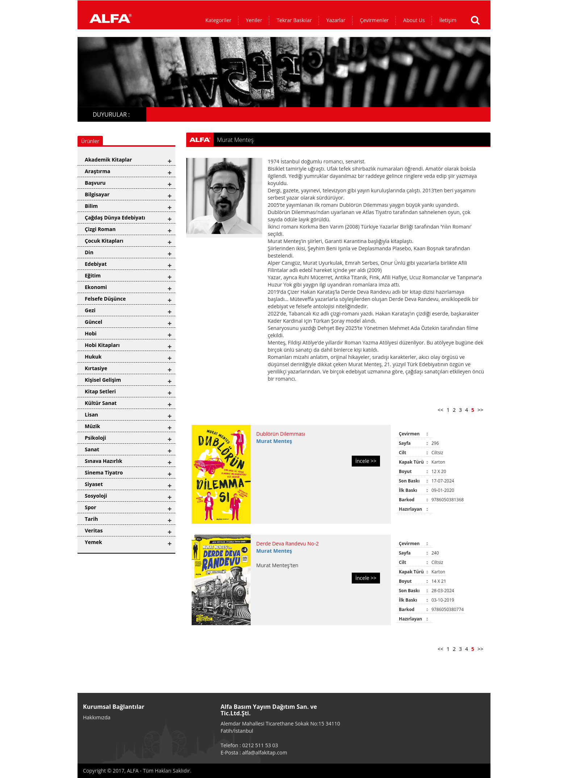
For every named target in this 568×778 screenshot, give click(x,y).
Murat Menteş (274, 441)
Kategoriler (218, 20)
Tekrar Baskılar (294, 20)
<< (440, 409)
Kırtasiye (96, 368)
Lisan (91, 414)
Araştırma (97, 171)
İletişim (447, 20)
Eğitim (93, 275)
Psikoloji (95, 437)
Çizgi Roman (100, 229)
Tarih (91, 518)
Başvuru (95, 182)
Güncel (93, 321)
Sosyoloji (96, 495)
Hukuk (93, 356)
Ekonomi (96, 287)
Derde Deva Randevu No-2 (287, 543)
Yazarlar (336, 20)
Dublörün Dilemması (280, 433)
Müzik (92, 426)
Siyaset (94, 484)
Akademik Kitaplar (108, 159)
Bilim (91, 205)
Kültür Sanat (101, 403)
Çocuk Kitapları (104, 240)
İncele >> (365, 460)
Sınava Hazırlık (103, 460)
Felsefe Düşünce (105, 298)
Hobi (91, 333)
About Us (414, 20)
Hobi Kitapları (102, 345)
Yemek (93, 542)
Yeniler (254, 20)
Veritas (94, 530)
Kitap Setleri (100, 391)
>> (480, 409)
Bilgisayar (97, 194)
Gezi (90, 310)
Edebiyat (96, 263)
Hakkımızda (96, 717)
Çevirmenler (374, 20)
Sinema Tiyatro (104, 472)
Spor (90, 507)
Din (89, 252)
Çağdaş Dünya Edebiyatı (115, 217)
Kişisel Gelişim (103, 379)
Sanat (92, 449)
